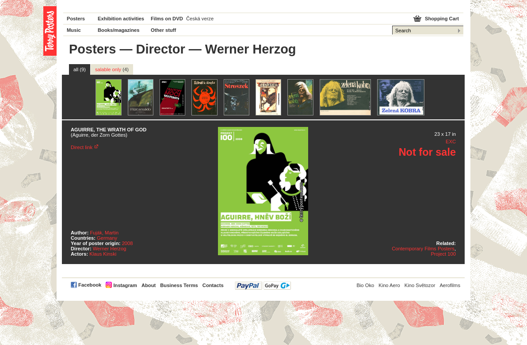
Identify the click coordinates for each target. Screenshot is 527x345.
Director (160, 49)
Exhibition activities (121, 18)
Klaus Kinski (102, 254)
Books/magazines (119, 30)
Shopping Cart (442, 18)
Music (74, 30)
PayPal (263, 285)
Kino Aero (389, 285)
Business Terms (179, 285)
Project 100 (443, 254)
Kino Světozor (420, 285)
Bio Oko (365, 285)
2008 (127, 243)
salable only (112, 69)
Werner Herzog (109, 248)
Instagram (125, 285)
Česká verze (200, 18)
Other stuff (163, 30)
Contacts (213, 285)
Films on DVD (167, 18)
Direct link (81, 147)
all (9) (79, 69)
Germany (107, 238)
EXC (451, 141)
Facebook (89, 285)
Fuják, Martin (104, 232)
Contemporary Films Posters (423, 248)
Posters (76, 18)
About (148, 285)
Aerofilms (449, 285)
